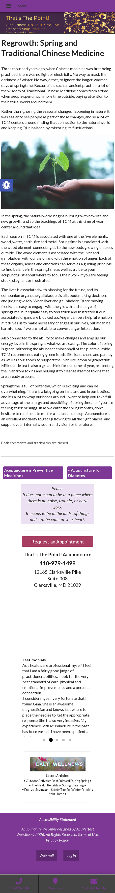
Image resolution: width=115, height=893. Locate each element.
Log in (71, 855)
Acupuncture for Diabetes (84, 473)
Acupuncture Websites (39, 829)
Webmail (46, 855)
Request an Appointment (57, 541)
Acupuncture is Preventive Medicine (28, 473)
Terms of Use (88, 834)
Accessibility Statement (57, 819)
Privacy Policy (57, 840)
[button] (6, 185)
